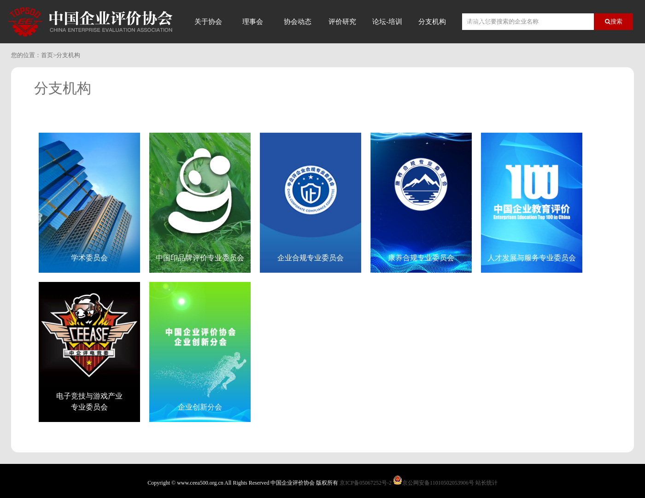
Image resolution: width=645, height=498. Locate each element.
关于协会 (208, 21)
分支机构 (432, 21)
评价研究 (342, 21)
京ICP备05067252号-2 (366, 483)
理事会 (252, 21)
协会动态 (297, 21)
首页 (47, 55)
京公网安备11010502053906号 (438, 483)
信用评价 (477, 21)
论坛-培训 (387, 21)
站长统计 (486, 483)
